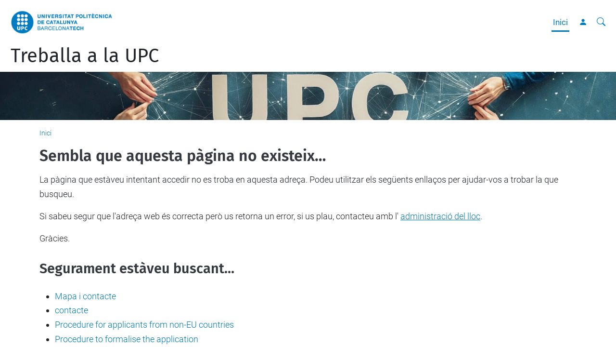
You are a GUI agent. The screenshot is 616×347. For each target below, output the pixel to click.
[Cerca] (601, 22)
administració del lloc (440, 216)
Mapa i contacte (85, 296)
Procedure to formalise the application (126, 339)
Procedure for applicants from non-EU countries (144, 325)
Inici (560, 22)
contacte (71, 310)
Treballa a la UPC (85, 55)
